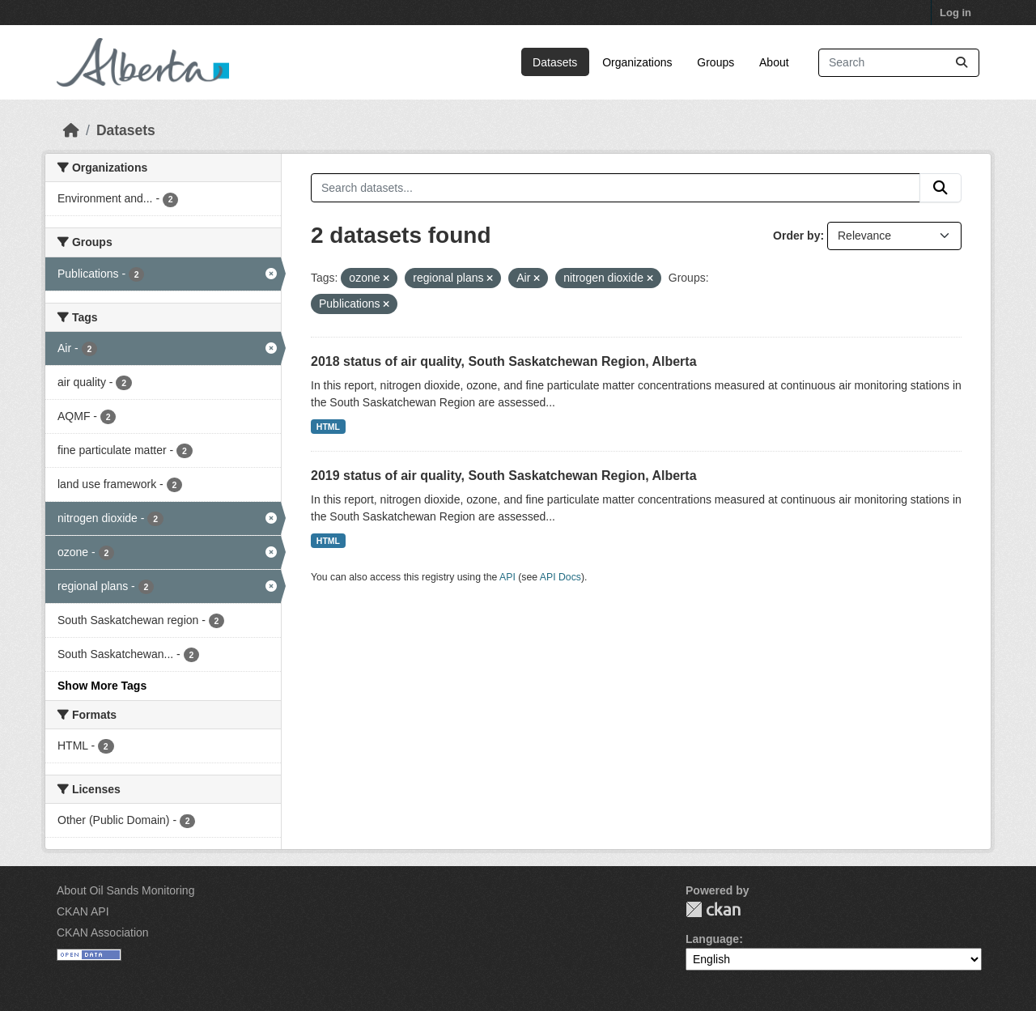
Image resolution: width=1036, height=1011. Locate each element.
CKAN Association (103, 932)
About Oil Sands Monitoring (125, 890)
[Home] (71, 130)
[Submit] (961, 63)
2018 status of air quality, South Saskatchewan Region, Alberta (504, 361)
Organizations (637, 62)
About (774, 62)
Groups (715, 62)
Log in (955, 12)
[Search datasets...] (898, 63)
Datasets (555, 62)
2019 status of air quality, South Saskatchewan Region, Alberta (504, 475)
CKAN (713, 909)
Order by (796, 235)
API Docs (560, 577)
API (507, 577)
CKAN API (83, 911)
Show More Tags (101, 685)
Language (712, 938)
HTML (328, 426)
